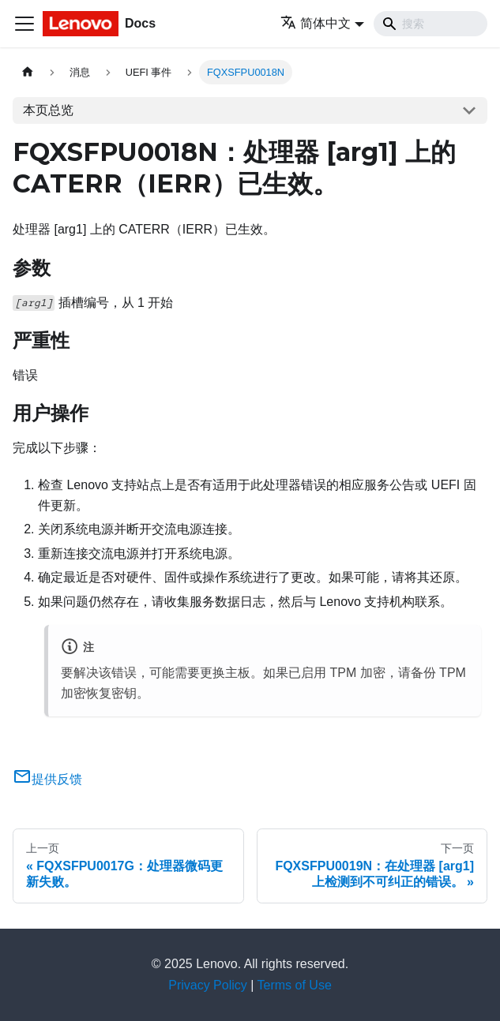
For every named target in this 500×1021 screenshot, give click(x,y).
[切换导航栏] (24, 24)
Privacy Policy (207, 985)
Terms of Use (295, 985)
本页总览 (48, 110)
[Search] (430, 23)
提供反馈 (47, 779)
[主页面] (28, 72)
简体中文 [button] (315, 23)
